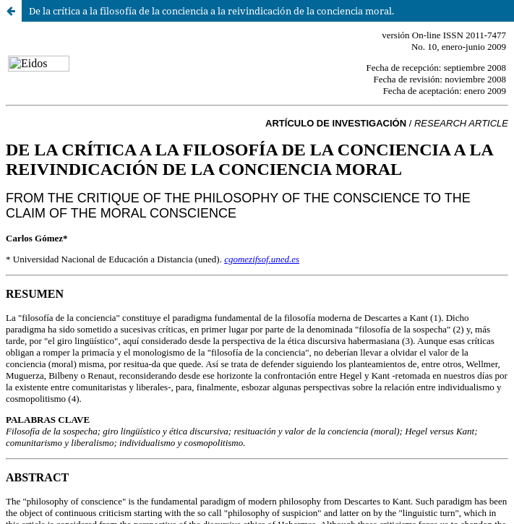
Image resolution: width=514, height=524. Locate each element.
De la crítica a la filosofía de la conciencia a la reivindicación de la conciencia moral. (211, 10)
